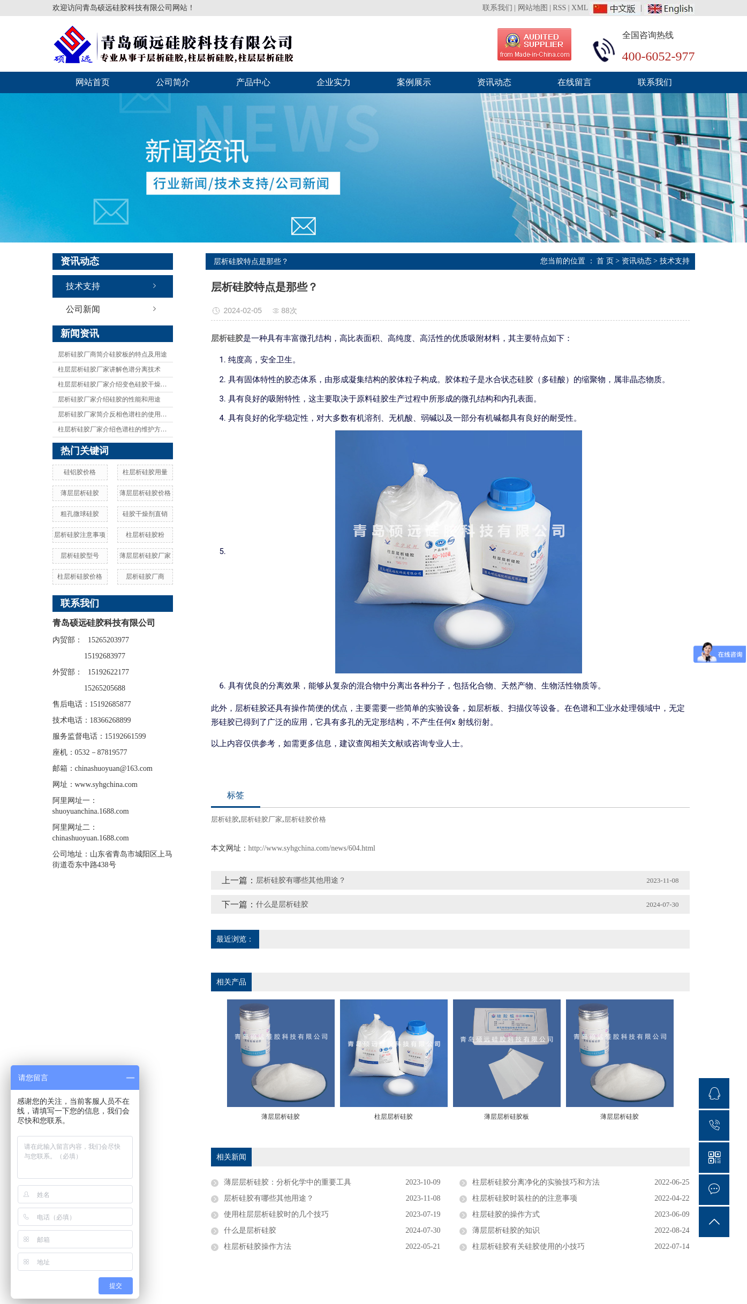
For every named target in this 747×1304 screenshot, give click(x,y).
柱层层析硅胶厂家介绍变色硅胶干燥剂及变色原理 (115, 384)
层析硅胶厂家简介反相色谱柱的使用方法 (115, 414)
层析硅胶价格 (305, 819)
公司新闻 (83, 309)
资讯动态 (494, 82)
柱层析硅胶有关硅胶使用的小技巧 (528, 1246)
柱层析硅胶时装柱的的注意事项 (524, 1198)
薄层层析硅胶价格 (145, 493)
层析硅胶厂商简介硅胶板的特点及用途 (112, 354)
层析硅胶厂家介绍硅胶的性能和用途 (109, 399)
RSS (559, 8)
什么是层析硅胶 (282, 904)
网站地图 (533, 8)
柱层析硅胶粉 (145, 535)
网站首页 (93, 82)
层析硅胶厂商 (145, 576)
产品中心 (253, 82)
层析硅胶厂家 (261, 819)
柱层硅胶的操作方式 (506, 1214)
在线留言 (574, 82)
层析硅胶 (225, 819)
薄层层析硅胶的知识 (506, 1230)
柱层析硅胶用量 (145, 472)
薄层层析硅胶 (80, 493)
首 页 (605, 261)
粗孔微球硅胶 (80, 514)
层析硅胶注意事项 (79, 535)
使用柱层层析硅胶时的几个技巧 (276, 1214)
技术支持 (83, 286)
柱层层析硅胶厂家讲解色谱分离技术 (109, 369)
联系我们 (498, 8)
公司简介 (173, 82)
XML (579, 8)
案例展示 (414, 82)
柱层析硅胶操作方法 (257, 1246)
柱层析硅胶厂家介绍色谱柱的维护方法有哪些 (115, 429)
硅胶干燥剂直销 (145, 514)
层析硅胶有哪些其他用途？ (301, 880)
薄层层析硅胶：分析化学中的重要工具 (287, 1182)
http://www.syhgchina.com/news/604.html (311, 848)
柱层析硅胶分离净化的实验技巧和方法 (536, 1182)
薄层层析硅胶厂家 (145, 555)
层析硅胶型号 (80, 555)
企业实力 (333, 82)
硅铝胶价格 (80, 472)
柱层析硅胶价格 (79, 576)
